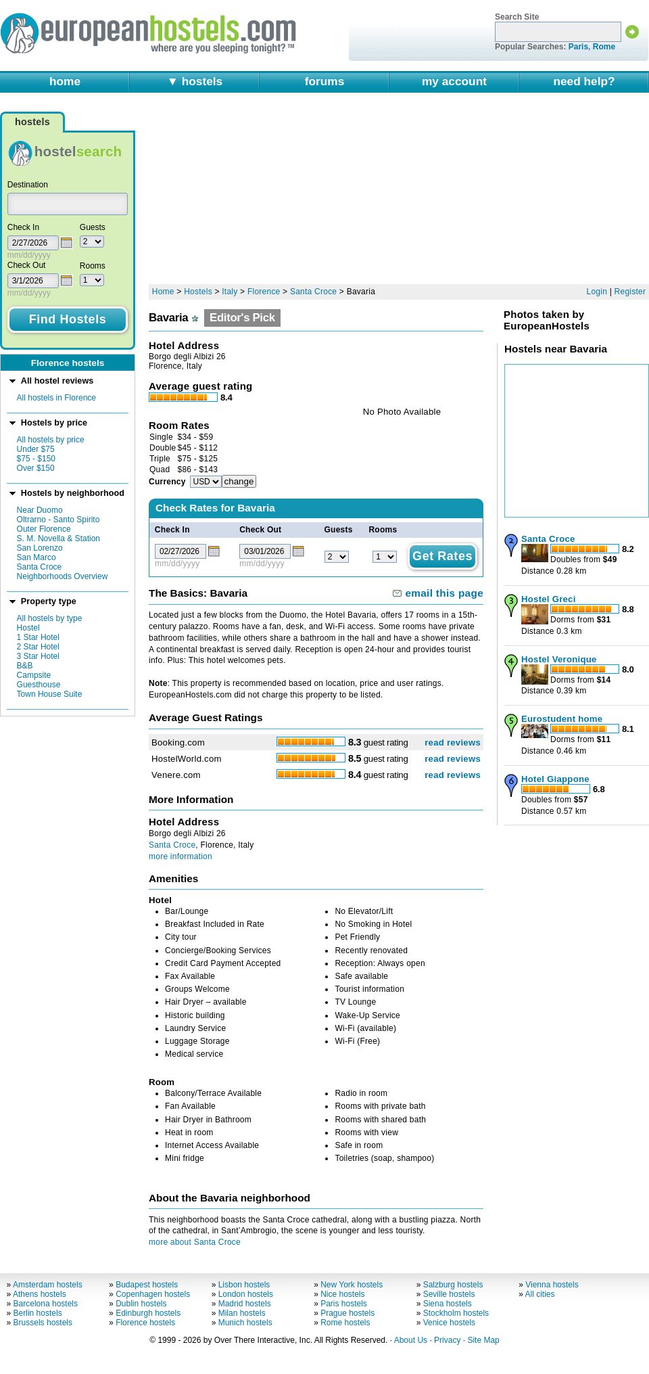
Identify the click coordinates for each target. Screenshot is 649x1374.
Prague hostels (347, 1313)
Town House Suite (49, 694)
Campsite (34, 675)
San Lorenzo (40, 548)
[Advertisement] (263, 194)
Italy (229, 291)
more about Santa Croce (195, 1242)
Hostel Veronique (559, 659)
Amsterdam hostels (47, 1284)
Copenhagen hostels (153, 1294)
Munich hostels (245, 1322)
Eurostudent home (561, 719)
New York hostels (351, 1284)
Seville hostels (449, 1294)
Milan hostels (242, 1313)
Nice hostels (342, 1294)
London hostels (245, 1294)
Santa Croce (39, 567)
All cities (540, 1294)
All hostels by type (49, 618)
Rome (604, 46)
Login (597, 291)
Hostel (28, 628)
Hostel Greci (548, 599)
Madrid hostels (244, 1303)
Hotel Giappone (555, 779)
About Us (410, 1340)
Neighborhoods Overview (62, 576)
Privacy (447, 1340)
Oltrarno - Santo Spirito (58, 519)
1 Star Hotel (38, 637)
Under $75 (36, 449)
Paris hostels (343, 1303)
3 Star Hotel (38, 656)
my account (454, 81)
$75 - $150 (36, 458)
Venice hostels (449, 1322)
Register (630, 291)
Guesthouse (39, 684)
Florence (264, 291)
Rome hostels (345, 1322)
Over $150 (36, 468)
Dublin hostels (141, 1303)
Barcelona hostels (46, 1303)
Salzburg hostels (453, 1284)
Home (163, 291)
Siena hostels (447, 1303)
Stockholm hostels (456, 1313)
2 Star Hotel (38, 646)
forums (325, 81)
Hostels (198, 291)
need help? (584, 81)
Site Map (483, 1340)
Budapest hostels (147, 1284)
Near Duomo (40, 510)
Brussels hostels (43, 1322)
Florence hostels (145, 1322)
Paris (578, 46)
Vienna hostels (552, 1284)
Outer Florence (44, 529)
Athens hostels (39, 1294)
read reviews (453, 742)
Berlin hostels (38, 1313)
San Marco (36, 557)
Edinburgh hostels (148, 1313)
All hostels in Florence (56, 398)
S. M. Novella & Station (58, 538)
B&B (25, 665)
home (64, 81)
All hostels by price (51, 439)
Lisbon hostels (244, 1284)
